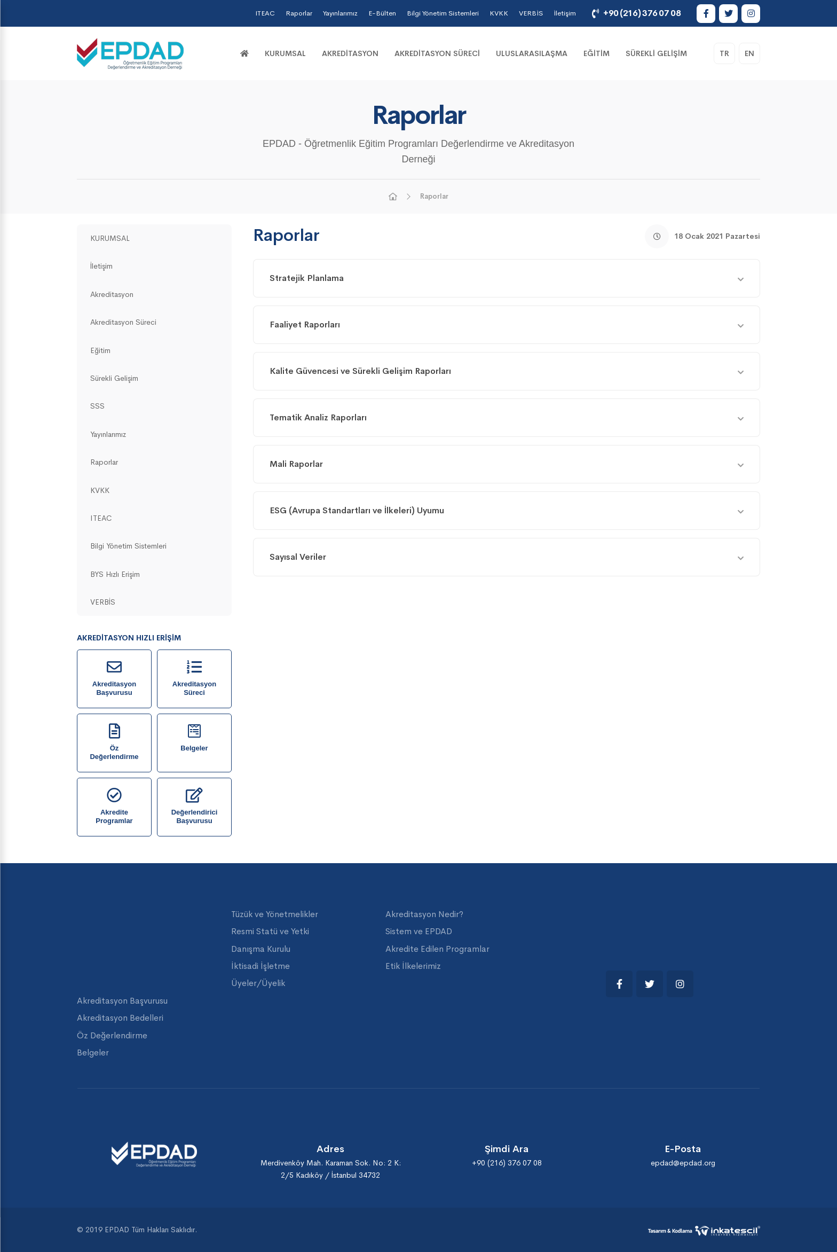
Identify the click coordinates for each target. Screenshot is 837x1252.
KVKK (498, 13)
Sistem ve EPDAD (418, 931)
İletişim (565, 13)
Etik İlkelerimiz (413, 966)
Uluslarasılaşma (531, 53)
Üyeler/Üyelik (258, 983)
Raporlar (299, 13)
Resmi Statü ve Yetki (270, 931)
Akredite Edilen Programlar (437, 948)
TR (724, 53)
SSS (97, 406)
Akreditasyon (350, 53)
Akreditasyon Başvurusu (122, 1000)
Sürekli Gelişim (656, 53)
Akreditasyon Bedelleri (120, 1017)
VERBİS (531, 13)
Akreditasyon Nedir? (424, 914)
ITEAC (265, 13)
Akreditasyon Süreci (437, 53)
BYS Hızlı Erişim (115, 574)
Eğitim (596, 53)
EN (749, 53)
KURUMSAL (285, 53)
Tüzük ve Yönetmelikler (274, 914)
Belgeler (93, 1052)
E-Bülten (382, 13)
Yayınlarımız (340, 13)
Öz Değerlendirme (112, 1035)
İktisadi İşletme (260, 966)
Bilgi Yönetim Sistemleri (443, 13)
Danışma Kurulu (260, 948)
